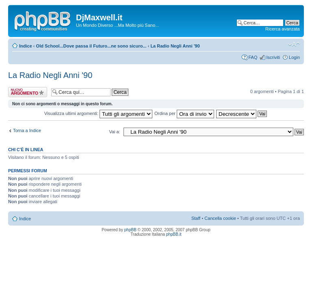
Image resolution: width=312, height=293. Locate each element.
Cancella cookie (220, 218)
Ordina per (184, 113)
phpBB (130, 230)
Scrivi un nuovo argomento (27, 92)
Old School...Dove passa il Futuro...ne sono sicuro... (91, 45)
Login (294, 57)
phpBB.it (174, 234)
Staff (195, 218)
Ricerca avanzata (282, 28)
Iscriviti (273, 57)
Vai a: (114, 131)
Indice (25, 45)
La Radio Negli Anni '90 (174, 45)
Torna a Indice (27, 130)
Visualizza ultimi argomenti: (98, 113)
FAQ (252, 57)
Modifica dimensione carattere (294, 44)
